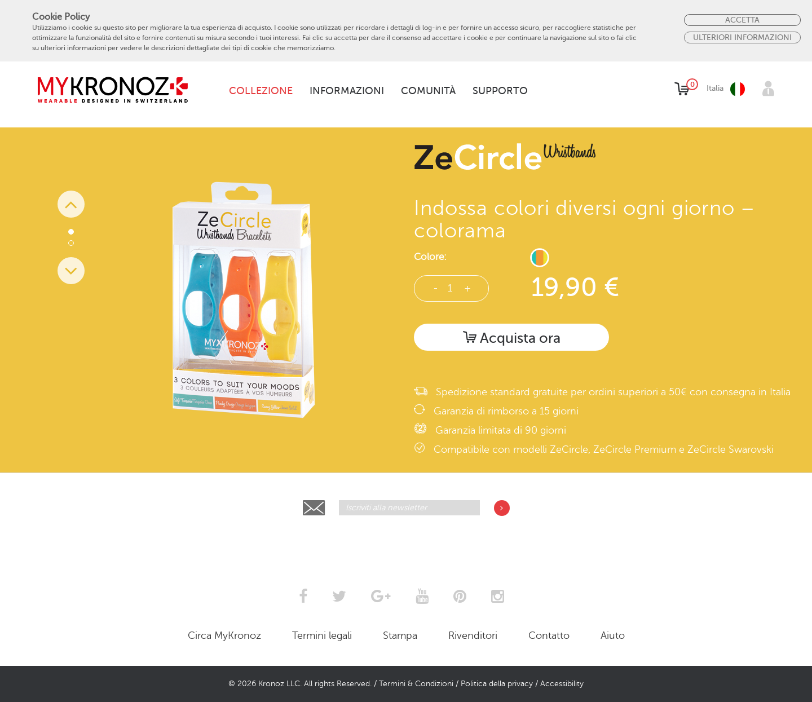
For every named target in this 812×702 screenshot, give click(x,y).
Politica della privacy (497, 683)
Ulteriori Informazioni (742, 37)
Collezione (261, 90)
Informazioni (347, 90)
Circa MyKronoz (224, 635)
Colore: (430, 256)
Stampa (400, 635)
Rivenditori (472, 635)
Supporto (500, 90)
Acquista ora (512, 338)
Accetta (742, 19)
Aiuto (613, 635)
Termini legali (322, 635)
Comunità (428, 90)
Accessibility (562, 683)
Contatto (549, 635)
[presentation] (406, 543)
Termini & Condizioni (416, 683)
